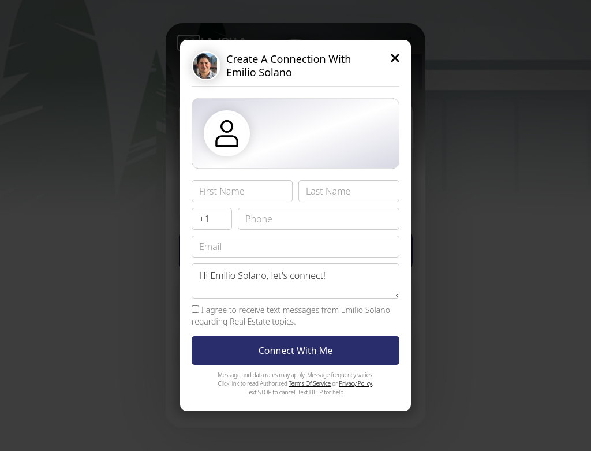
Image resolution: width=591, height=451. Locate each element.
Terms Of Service (310, 383)
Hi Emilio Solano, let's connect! (295, 281)
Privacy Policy (355, 383)
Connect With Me (296, 350)
